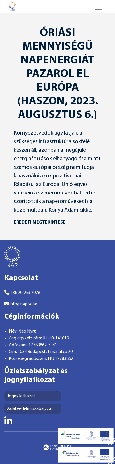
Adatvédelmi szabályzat (30, 408)
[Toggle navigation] (98, 7)
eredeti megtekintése (39, 222)
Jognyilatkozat (21, 396)
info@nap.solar (20, 304)
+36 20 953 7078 (22, 292)
